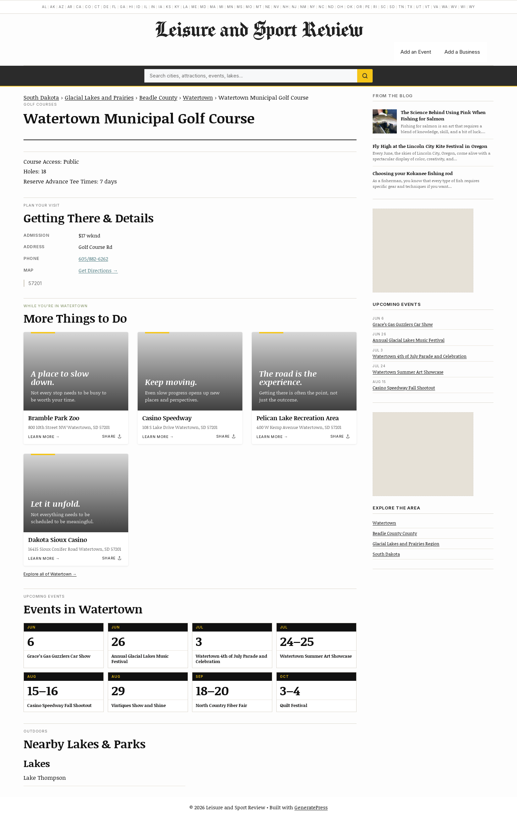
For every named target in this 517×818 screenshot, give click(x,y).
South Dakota (41, 97)
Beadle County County (395, 533)
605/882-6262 (93, 258)
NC (322, 7)
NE (268, 7)
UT (419, 7)
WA (445, 7)
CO (88, 7)
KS (168, 7)
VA (435, 7)
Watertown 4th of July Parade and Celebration (420, 356)
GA (123, 7)
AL (44, 7)
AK (52, 7)
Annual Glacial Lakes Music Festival (408, 340)
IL (146, 7)
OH (340, 7)
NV (276, 7)
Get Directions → (98, 270)
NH (286, 7)
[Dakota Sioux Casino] (75, 493)
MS (240, 7)
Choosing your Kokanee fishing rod (413, 173)
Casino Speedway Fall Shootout (404, 388)
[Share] (112, 437)
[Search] (365, 76)
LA (185, 7)
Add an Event (416, 52)
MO (249, 7)
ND (331, 7)
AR (70, 7)
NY (313, 7)
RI (375, 7)
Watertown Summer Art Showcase (408, 372)
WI (463, 7)
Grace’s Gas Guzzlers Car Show (403, 324)
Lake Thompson (44, 777)
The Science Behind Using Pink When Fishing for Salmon (443, 115)
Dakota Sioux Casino (57, 539)
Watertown (198, 97)
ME (194, 7)
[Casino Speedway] (190, 371)
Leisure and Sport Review (259, 28)
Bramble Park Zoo (53, 418)
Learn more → (44, 436)
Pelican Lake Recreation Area (297, 418)
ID (138, 7)
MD (203, 7)
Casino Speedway (167, 418)
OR (359, 7)
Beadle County (158, 97)
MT (259, 7)
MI (221, 7)
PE (367, 7)
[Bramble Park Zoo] (75, 371)
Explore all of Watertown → (50, 574)
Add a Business (462, 52)
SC (383, 7)
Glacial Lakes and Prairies (99, 97)
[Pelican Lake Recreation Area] (304, 371)
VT (427, 7)
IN (153, 7)
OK (350, 7)
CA (79, 7)
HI (131, 7)
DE (106, 7)
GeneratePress (311, 807)
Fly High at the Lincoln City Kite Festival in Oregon (430, 146)
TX (410, 7)
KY (177, 7)
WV (454, 7)
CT (97, 7)
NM (303, 7)
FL (114, 7)
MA (213, 7)
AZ (61, 7)
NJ (294, 7)
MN (230, 7)
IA (160, 7)
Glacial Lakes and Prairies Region (406, 544)
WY (472, 7)
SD (392, 7)
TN (401, 7)
